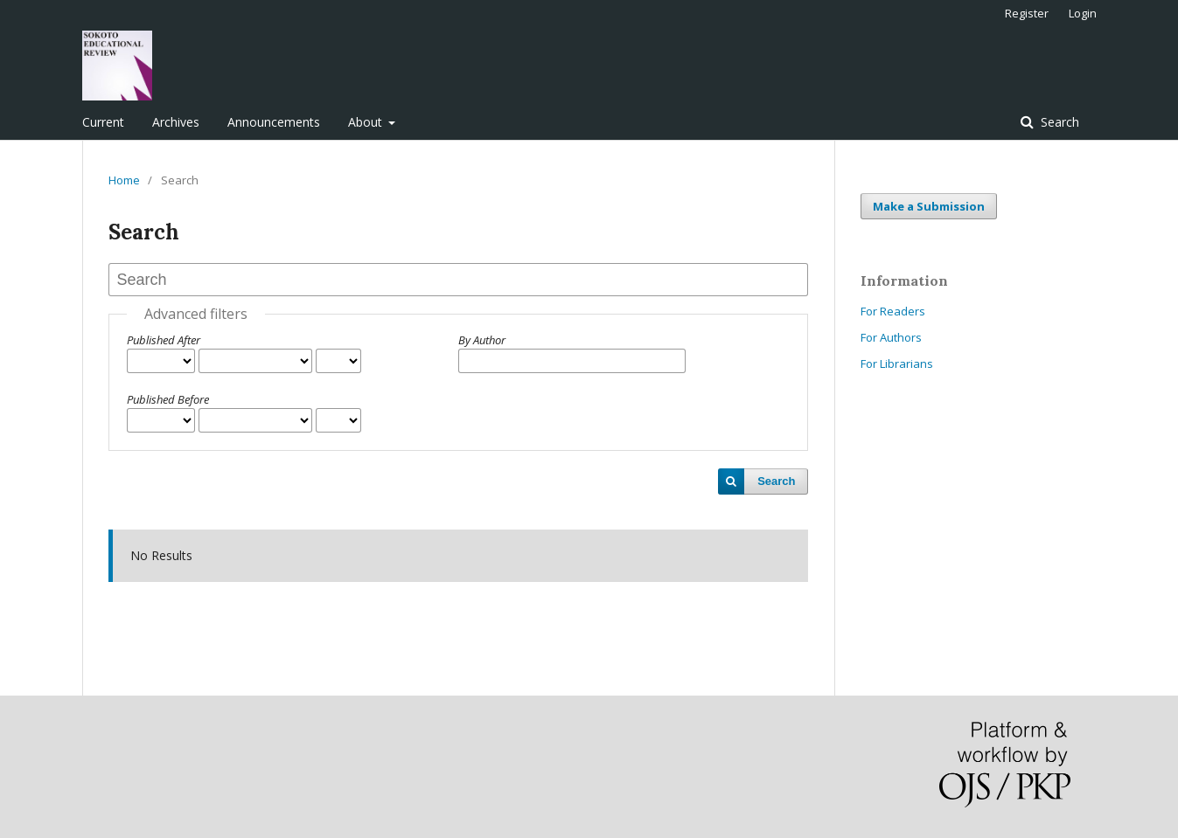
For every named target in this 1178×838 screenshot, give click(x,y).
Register (1027, 13)
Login (1083, 13)
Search (1058, 122)
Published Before (168, 399)
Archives (175, 122)
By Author (481, 340)
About (367, 122)
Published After (163, 340)
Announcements (273, 122)
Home (124, 180)
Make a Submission (929, 206)
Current (103, 122)
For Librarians (897, 363)
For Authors (891, 337)
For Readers (893, 311)
